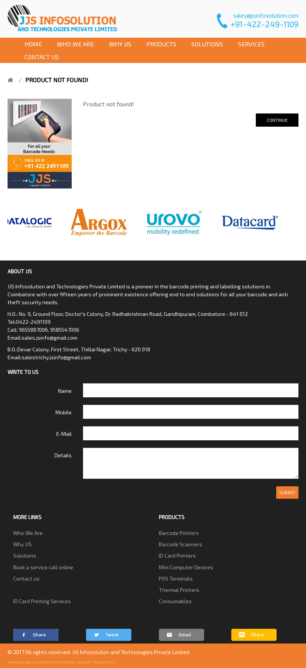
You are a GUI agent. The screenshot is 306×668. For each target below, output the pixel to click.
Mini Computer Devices (186, 567)
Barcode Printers (179, 533)
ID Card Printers (177, 555)
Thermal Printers (179, 590)
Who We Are (28, 533)
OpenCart (32, 662)
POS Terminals (176, 578)
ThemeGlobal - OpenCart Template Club (84, 662)
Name (65, 391)
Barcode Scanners (180, 544)
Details (63, 455)
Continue (277, 120)
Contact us (26, 578)
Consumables (175, 601)
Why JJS (22, 544)
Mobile (63, 412)
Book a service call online (43, 567)
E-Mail (64, 434)
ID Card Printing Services (42, 601)
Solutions (24, 555)
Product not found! (56, 79)
